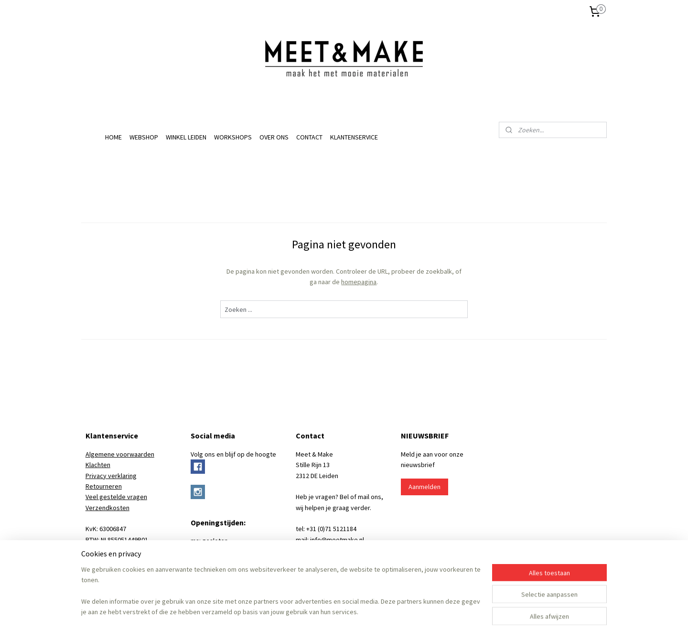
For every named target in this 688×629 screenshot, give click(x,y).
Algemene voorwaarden (120, 454)
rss (328, 611)
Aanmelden (424, 486)
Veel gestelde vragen (116, 496)
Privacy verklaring (111, 475)
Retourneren (104, 486)
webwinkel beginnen (357, 611)
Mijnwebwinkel (426, 611)
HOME (113, 137)
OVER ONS (274, 137)
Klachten (98, 464)
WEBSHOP (143, 137)
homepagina (358, 281)
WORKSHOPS (233, 137)
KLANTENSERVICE (354, 137)
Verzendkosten (107, 507)
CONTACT (309, 137)
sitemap (312, 611)
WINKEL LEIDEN (186, 137)
